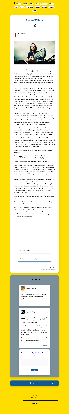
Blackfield (40, 130)
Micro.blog (31, 353)
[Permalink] (52, 268)
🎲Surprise (37, 7)
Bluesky (44, 353)
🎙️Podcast (51, 3)
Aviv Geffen (36, 132)
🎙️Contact (18, 3)
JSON (37, 396)
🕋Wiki (31, 3)
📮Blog (16, 7)
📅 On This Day (29, 7)
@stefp (23, 318)
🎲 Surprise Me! (34, 384)
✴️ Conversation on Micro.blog (28, 259)
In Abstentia (30, 93)
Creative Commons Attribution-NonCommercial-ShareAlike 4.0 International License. (40, 400)
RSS (35, 396)
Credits (31, 396)
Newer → (54, 384)
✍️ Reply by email (25, 250)
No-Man (30, 116)
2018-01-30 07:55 (45, 304)
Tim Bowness (39, 116)
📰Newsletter (43, 3)
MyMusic (47, 269)
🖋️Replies (44, 7)
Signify (33, 105)
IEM (20, 156)
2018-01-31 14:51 (45, 345)
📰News (34, 10)
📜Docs (37, 3)
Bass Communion (21, 161)
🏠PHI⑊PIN (25, 3)
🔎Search (22, 7)
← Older (14, 384)
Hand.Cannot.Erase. (30, 172)
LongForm (52, 269)
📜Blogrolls (51, 7)
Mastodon (37, 353)
